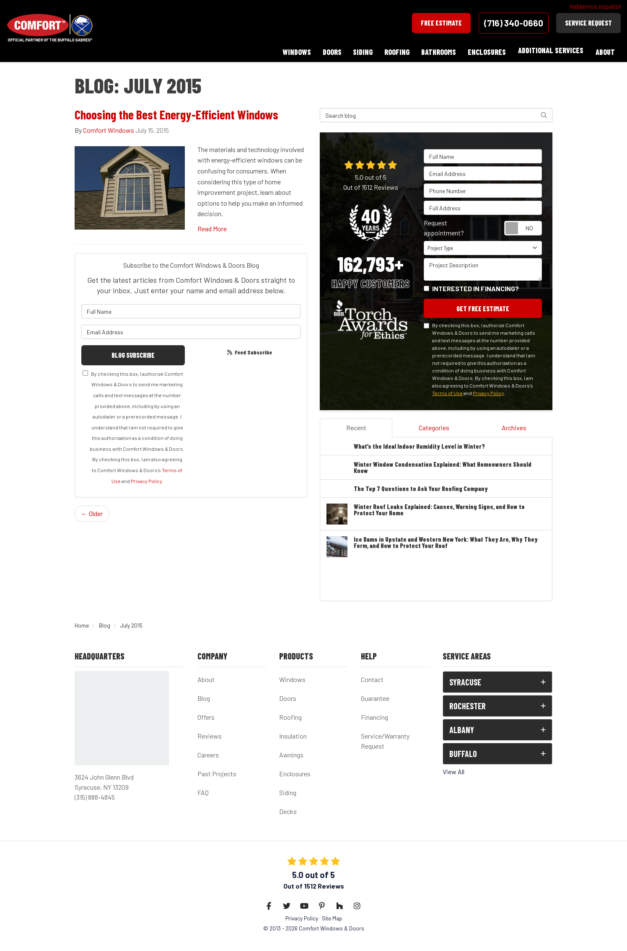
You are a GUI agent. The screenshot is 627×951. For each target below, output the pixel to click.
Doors (287, 696)
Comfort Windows (108, 127)
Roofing (290, 714)
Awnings (291, 752)
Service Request (588, 23)
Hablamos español (595, 6)
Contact (372, 677)
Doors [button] (327, 50)
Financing (374, 714)
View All (453, 769)
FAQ (203, 790)
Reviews (209, 733)
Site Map (332, 915)
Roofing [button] (394, 50)
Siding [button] (359, 50)
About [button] (604, 50)
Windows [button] (291, 50)
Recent (356, 425)
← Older (92, 510)
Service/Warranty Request (385, 738)
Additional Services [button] (550, 50)
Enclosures (295, 771)
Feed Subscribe (249, 348)
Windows (292, 677)
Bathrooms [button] (436, 50)
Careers (208, 752)
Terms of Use (447, 390)
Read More (212, 225)
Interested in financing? (475, 285)
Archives (514, 425)
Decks (288, 809)
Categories (434, 425)
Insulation (293, 733)
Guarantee (375, 696)
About (206, 677)
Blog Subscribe (133, 352)
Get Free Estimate (482, 305)
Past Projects (216, 771)
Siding (287, 790)
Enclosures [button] (485, 50)
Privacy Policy (146, 478)
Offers (206, 714)
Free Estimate (441, 23)
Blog (203, 696)
